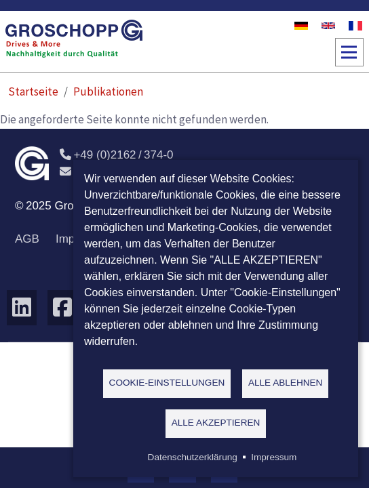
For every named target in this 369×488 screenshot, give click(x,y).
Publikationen (108, 91)
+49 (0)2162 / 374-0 (117, 154)
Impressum (273, 457)
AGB (27, 238)
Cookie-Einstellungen (167, 383)
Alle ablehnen (285, 383)
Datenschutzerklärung (192, 457)
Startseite (33, 91)
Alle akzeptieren (216, 423)
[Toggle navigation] (349, 52)
